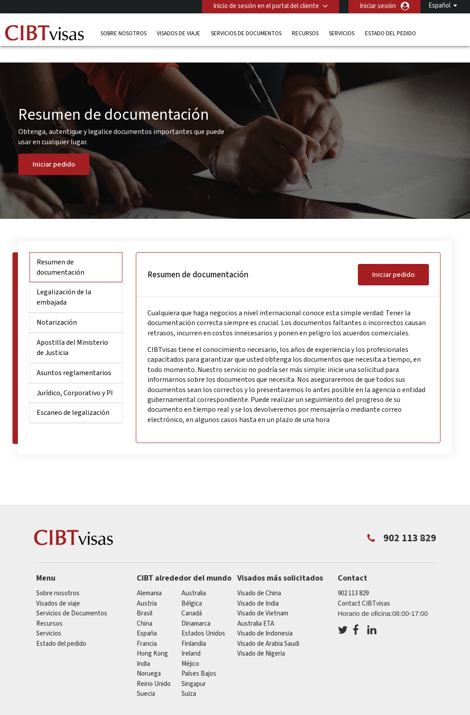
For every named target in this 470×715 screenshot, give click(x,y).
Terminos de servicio (345, 709)
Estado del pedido (390, 33)
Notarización (57, 308)
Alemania (149, 578)
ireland (191, 639)
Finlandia (193, 629)
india (143, 649)
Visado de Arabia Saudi (268, 629)
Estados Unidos (203, 618)
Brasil (144, 598)
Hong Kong (152, 639)
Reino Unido (154, 669)
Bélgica (191, 589)
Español (439, 5)
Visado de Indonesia (265, 618)
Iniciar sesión (378, 6)
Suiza (188, 679)
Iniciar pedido (54, 150)
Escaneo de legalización (73, 398)
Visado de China (259, 578)
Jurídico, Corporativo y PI (75, 378)
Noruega (149, 659)
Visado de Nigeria (261, 639)
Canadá (191, 598)
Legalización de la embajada (64, 282)
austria (147, 589)
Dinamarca (195, 609)
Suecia (146, 679)
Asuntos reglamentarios (74, 358)
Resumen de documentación (60, 253)
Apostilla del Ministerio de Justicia (72, 333)
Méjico (190, 649)
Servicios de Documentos (246, 33)
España (147, 618)
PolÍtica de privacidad (272, 709)
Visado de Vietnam (262, 598)
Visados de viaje (178, 33)
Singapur (193, 669)
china (144, 609)
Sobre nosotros (124, 33)
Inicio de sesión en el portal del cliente (266, 6)
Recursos (305, 33)
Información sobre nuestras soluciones (96, 709)
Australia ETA (255, 609)
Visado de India (258, 589)
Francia (147, 629)
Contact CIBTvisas (364, 589)
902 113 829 (353, 578)
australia (193, 578)
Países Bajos (198, 659)
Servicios (341, 33)
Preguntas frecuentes (196, 709)
